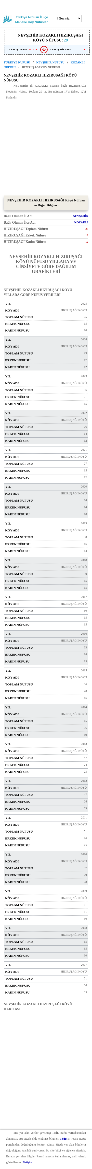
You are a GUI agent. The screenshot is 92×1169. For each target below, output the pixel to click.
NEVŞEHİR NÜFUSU (50, 62)
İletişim (27, 1162)
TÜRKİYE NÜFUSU (17, 62)
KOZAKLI (81, 222)
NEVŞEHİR (80, 216)
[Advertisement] (46, 146)
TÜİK (63, 1138)
